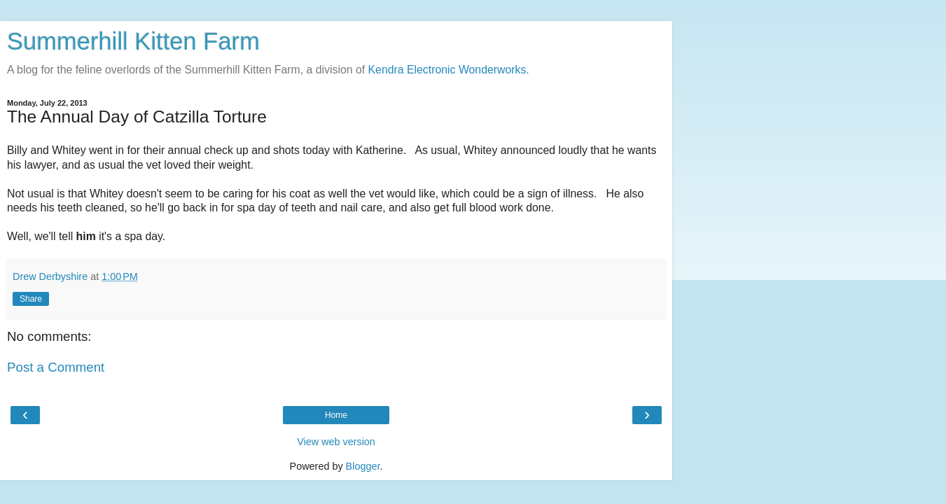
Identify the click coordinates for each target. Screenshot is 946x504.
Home (336, 415)
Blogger (363, 466)
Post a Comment (55, 367)
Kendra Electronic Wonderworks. (448, 70)
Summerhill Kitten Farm (133, 41)
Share (31, 299)
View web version (336, 441)
